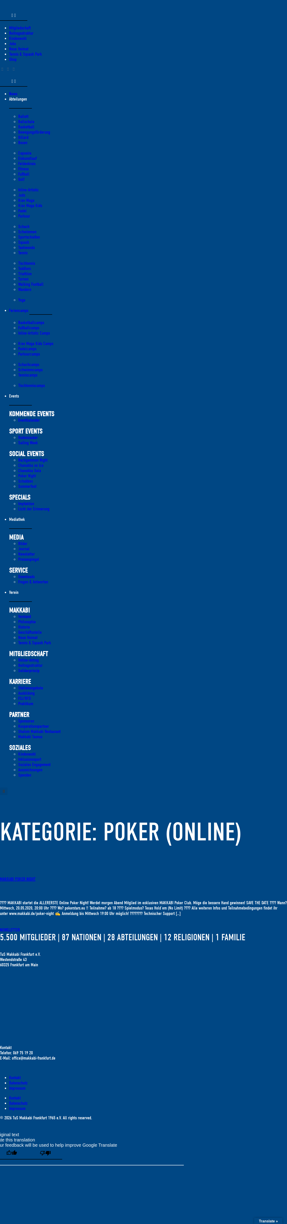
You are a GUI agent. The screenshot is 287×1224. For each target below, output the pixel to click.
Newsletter (10, 930)
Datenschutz (18, 1083)
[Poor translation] (45, 1153)
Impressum (17, 1088)
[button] (4, 791)
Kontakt (15, 1077)
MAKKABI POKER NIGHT (18, 879)
